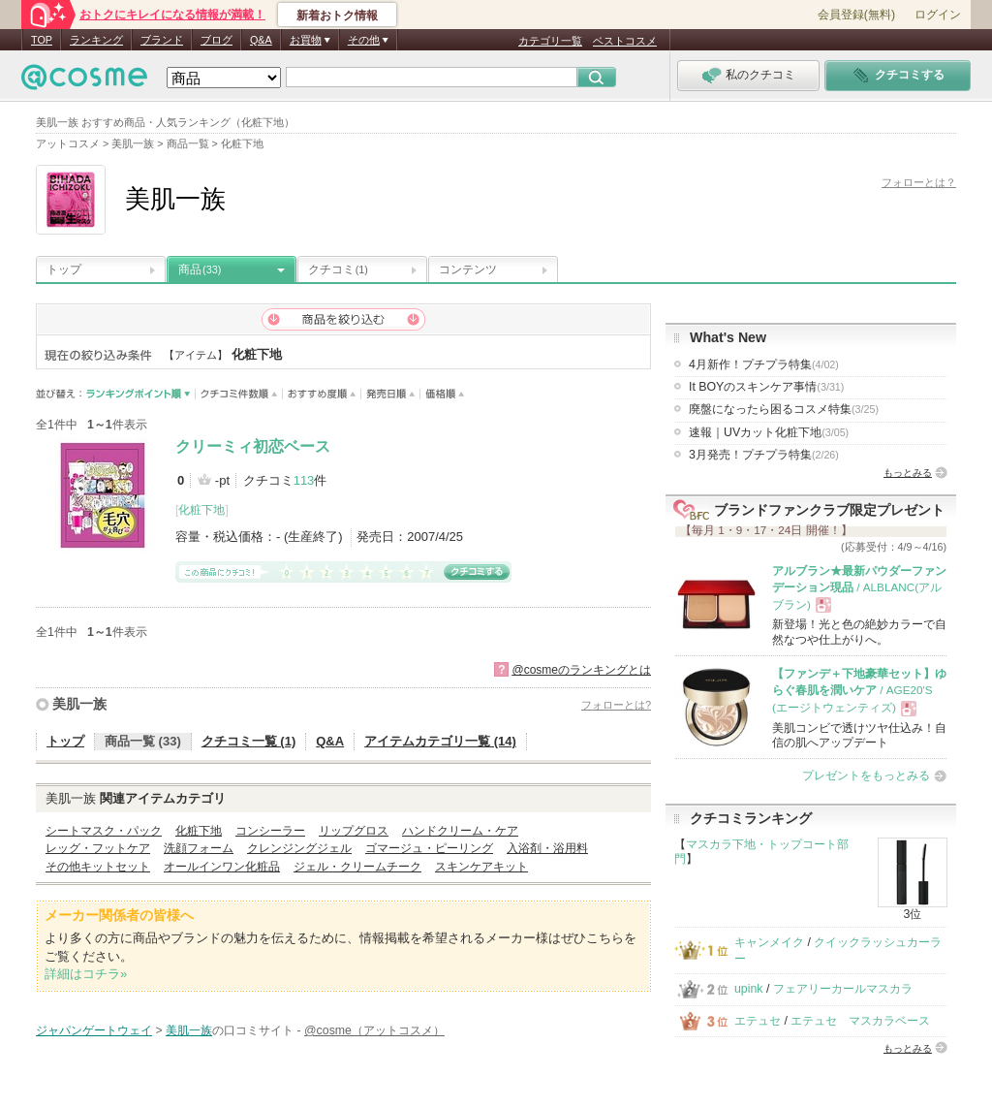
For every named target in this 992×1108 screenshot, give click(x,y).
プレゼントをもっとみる (866, 775)
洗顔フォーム (198, 848)
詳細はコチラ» (86, 973)
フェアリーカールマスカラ (843, 989)
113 (304, 480)
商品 (199, 269)
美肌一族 (79, 704)
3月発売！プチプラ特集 (764, 454)
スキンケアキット (481, 866)
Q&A (261, 40)
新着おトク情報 (337, 15)
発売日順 (390, 394)
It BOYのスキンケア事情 (766, 387)
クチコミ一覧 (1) (249, 741)
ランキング (96, 40)
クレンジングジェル (299, 848)
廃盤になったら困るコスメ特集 (784, 409)
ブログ (216, 40)
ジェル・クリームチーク (357, 866)
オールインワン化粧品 (222, 866)
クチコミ (338, 269)
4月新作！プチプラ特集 (764, 364)
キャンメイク (769, 942)
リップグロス (353, 831)
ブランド (161, 40)
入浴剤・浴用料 (547, 848)
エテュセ (757, 1021)
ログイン (937, 14)
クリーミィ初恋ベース (252, 446)
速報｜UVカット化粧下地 (769, 432)
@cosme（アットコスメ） (374, 1030)
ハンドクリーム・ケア (460, 831)
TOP (41, 40)
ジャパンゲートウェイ (94, 1030)
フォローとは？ (919, 182)
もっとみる (908, 472)
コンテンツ (468, 269)
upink (748, 989)
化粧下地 (201, 510)
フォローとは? (616, 705)
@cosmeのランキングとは (581, 670)
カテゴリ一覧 (550, 41)
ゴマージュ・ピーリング (429, 848)
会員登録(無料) (856, 14)
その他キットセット (98, 866)
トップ (63, 269)
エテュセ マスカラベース (860, 1021)
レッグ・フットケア (98, 848)
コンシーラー (270, 831)
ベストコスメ (625, 41)
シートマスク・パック (104, 831)
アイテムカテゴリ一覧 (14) (440, 741)
